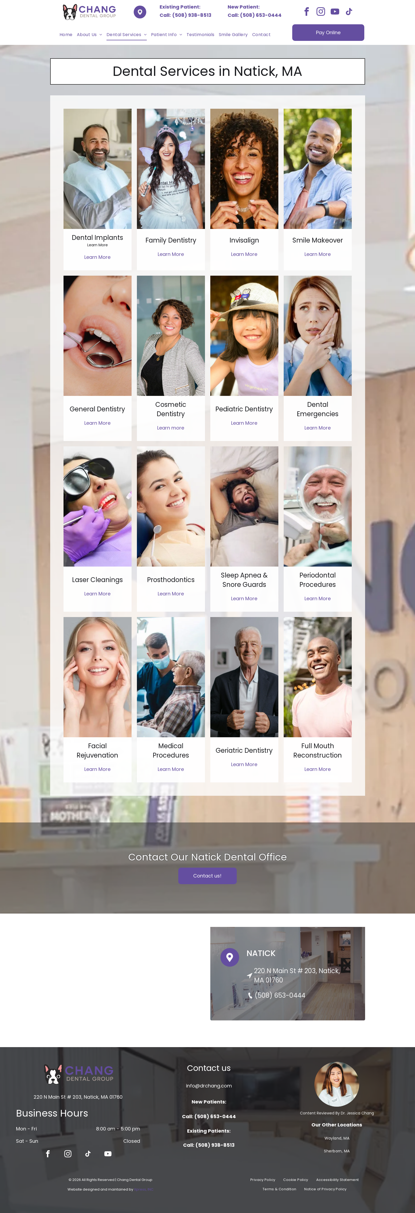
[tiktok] (349, 12)
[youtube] (335, 12)
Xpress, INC (143, 1189)
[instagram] (320, 12)
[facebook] (306, 12)
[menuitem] (66, 34)
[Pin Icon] (229, 962)
